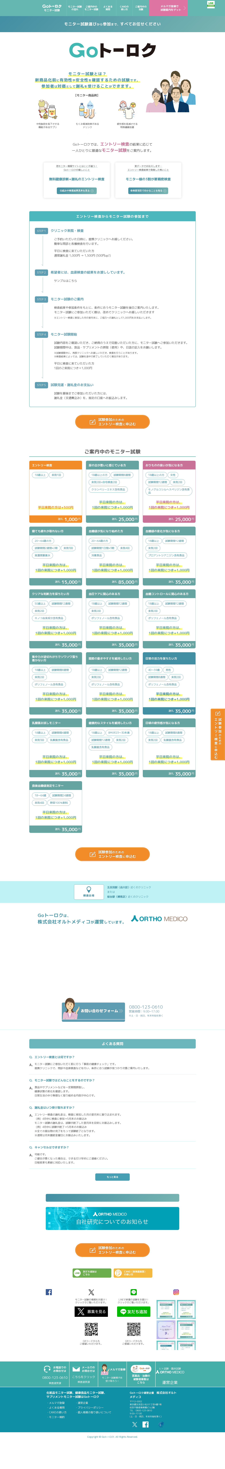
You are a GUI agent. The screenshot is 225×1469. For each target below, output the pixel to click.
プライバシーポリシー (91, 1430)
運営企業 (83, 1425)
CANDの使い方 (58, 1434)
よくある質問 (57, 1430)
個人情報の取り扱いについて (94, 1434)
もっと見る (112, 1192)
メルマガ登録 (57, 1425)
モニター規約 (57, 1439)
